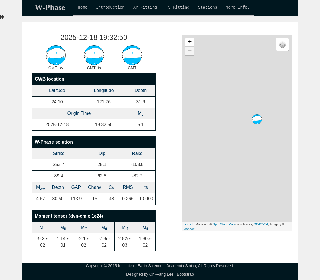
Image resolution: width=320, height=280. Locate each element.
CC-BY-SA (261, 224)
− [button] (190, 51)
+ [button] (190, 42)
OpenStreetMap (223, 224)
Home (82, 7)
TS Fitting (178, 7)
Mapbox (188, 229)
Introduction (110, 7)
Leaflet (188, 224)
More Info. (238, 7)
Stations (207, 7)
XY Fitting (145, 7)
